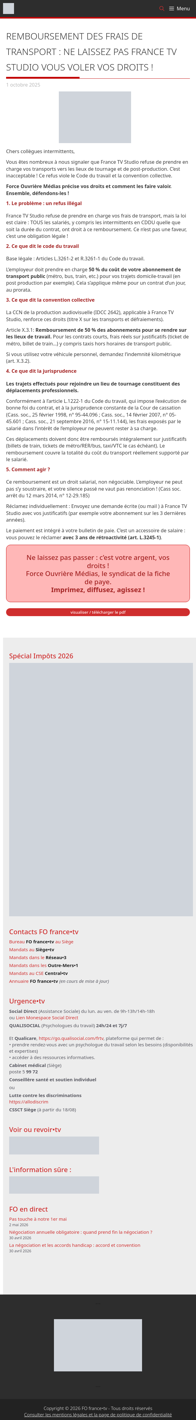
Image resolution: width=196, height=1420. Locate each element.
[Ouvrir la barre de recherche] (162, 8)
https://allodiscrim (28, 1102)
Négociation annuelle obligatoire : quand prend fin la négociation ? (80, 1232)
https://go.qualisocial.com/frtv (71, 1038)
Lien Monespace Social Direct (47, 1017)
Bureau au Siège (41, 941)
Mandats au (31, 949)
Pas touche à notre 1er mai (38, 1219)
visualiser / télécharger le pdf (98, 612)
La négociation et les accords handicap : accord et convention (74, 1245)
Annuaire (33, 981)
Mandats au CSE (38, 973)
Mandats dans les (43, 965)
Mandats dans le (37, 957)
